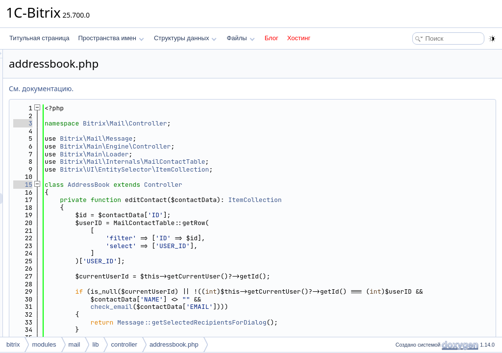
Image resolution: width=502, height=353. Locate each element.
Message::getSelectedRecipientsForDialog (314, 330)
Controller (286, 184)
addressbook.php (174, 344)
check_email (234, 314)
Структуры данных (185, 38)
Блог (271, 38)
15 (145, 184)
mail (74, 344)
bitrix (13, 344)
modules (44, 344)
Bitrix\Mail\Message (218, 138)
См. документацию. (163, 88)
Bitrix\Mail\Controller (247, 123)
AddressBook (211, 184)
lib (95, 344)
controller (124, 344)
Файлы (240, 38)
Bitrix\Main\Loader (216, 154)
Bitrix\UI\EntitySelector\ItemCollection (256, 169)
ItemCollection (377, 200)
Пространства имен (111, 38)
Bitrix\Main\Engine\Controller (237, 146)
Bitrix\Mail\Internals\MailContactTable (254, 161)
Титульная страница (39, 38)
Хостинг (298, 38)
